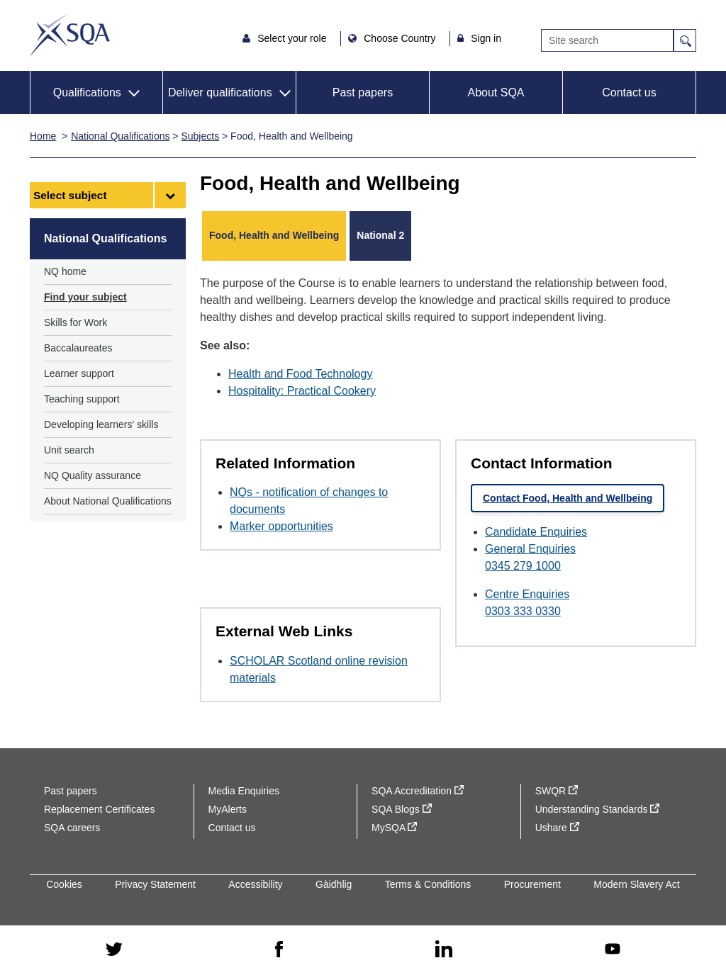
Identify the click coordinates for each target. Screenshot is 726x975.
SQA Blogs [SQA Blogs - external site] (402, 809)
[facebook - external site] (279, 950)
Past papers (363, 92)
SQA (70, 35)
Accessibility (255, 884)
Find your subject (85, 297)
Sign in (486, 38)
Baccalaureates (78, 348)
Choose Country (401, 38)
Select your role (293, 38)
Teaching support (82, 399)
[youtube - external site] (612, 950)
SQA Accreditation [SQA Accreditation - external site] (418, 790)
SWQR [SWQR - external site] (556, 790)
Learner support (79, 373)
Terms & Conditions (428, 884)
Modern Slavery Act (636, 884)
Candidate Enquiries (536, 532)
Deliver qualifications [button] (220, 92)
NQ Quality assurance (92, 475)
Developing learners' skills (101, 424)
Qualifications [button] (87, 92)
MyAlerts (227, 809)
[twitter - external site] (114, 950)
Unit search (69, 450)
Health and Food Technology (300, 374)
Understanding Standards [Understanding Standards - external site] (597, 809)
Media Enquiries (243, 790)
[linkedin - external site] (443, 949)
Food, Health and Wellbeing (274, 235)
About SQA (495, 92)
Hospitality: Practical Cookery (302, 391)
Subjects (200, 136)
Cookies (64, 884)
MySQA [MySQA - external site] (394, 827)
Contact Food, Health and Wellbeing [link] (567, 498)
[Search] (607, 40)
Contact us (629, 92)
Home (43, 136)
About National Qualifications (108, 501)
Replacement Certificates (99, 809)
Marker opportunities (281, 526)
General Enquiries (530, 549)
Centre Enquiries (527, 594)
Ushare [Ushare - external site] (557, 827)
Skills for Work (75, 322)
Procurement (532, 884)
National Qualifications (120, 136)
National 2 (380, 235)
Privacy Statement (155, 884)
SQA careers (72, 827)
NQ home (65, 271)
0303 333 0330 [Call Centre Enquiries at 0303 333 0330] (523, 611)
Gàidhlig (333, 884)
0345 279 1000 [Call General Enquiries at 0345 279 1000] (523, 566)
